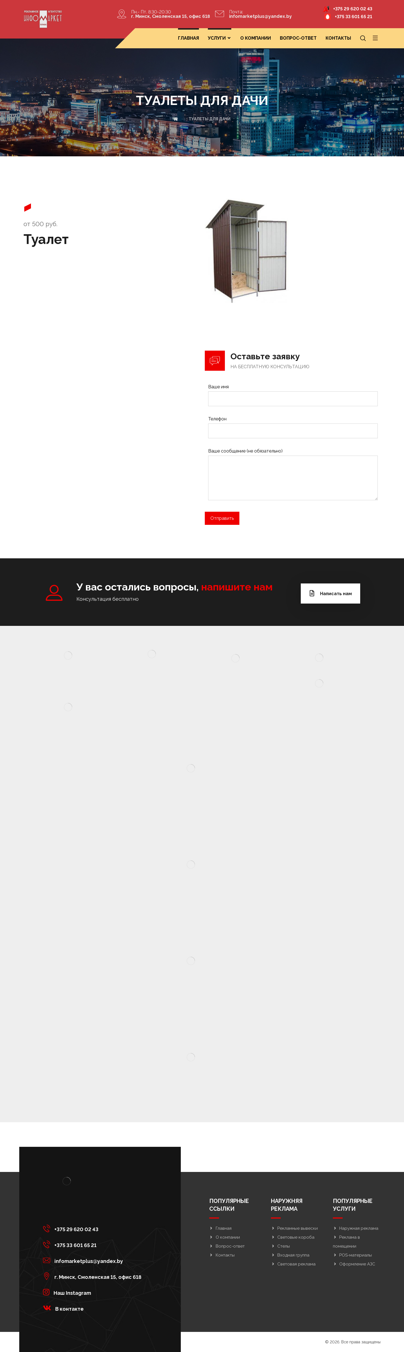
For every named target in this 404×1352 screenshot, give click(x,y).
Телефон (293, 428)
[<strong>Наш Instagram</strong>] (93, 1292)
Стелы (280, 1246)
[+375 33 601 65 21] (93, 1244)
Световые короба (292, 1237)
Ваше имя (293, 396)
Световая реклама (293, 1264)
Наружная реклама (355, 1228)
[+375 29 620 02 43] (93, 1228)
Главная (220, 1228)
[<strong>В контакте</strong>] (93, 1308)
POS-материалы (352, 1255)
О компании (224, 1237)
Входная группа (290, 1255)
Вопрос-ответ (227, 1246)
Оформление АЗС (354, 1264)
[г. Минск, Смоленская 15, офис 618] (93, 1276)
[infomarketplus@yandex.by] (93, 1260)
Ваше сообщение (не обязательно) (293, 477)
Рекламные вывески (294, 1228)
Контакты (222, 1255)
